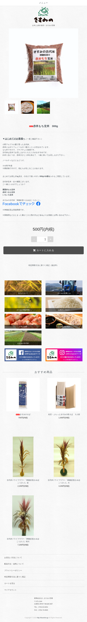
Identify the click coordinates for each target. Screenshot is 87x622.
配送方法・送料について (14, 564)
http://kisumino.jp (42, 618)
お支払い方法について (13, 558)
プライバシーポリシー (13, 570)
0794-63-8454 (43, 607)
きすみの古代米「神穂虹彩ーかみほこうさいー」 (22, 200)
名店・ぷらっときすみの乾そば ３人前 (64, 414)
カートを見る (9, 583)
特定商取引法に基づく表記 (14, 577)
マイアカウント (10, 590)
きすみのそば (23, 414)
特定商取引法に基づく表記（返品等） (43, 265)
